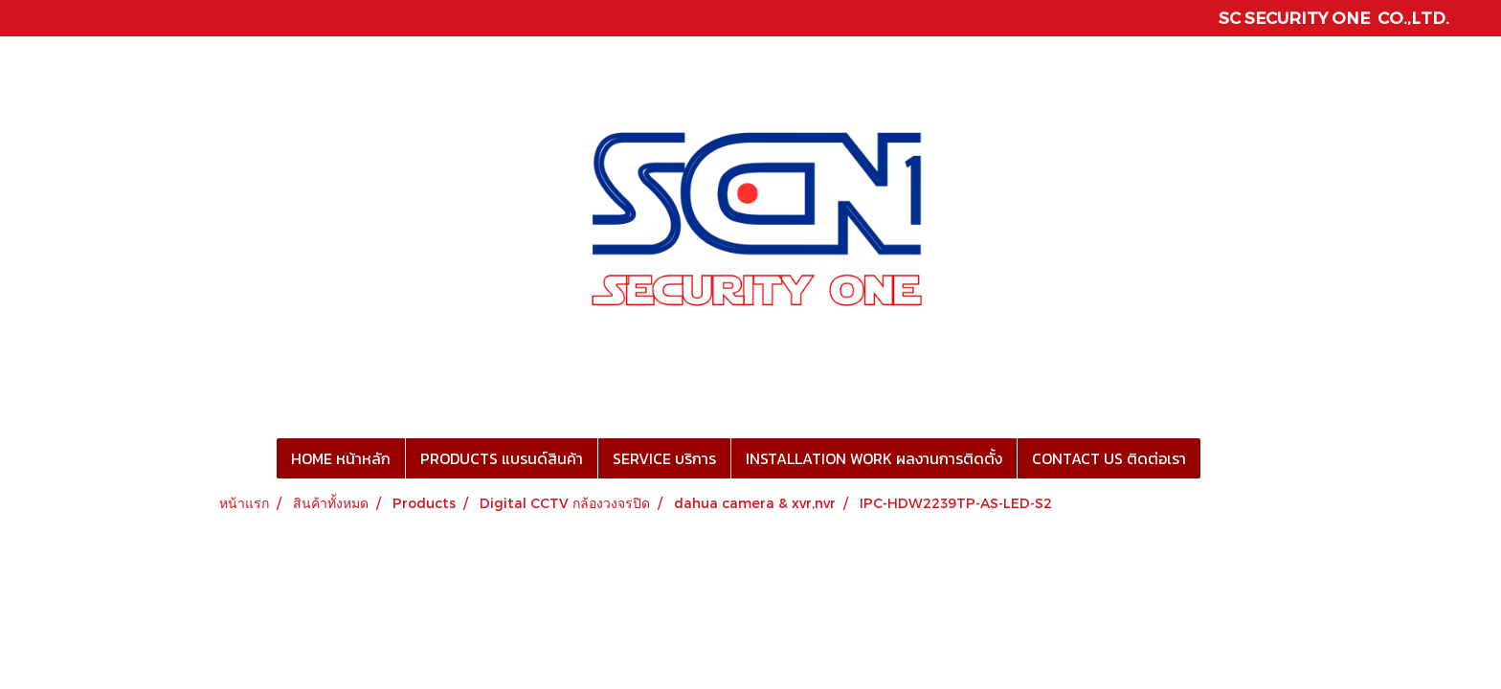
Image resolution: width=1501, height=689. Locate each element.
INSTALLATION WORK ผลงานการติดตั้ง (874, 458)
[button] (1217, 458)
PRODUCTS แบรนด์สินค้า (501, 458)
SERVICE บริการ (664, 458)
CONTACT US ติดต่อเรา (1109, 458)
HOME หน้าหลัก (341, 458)
